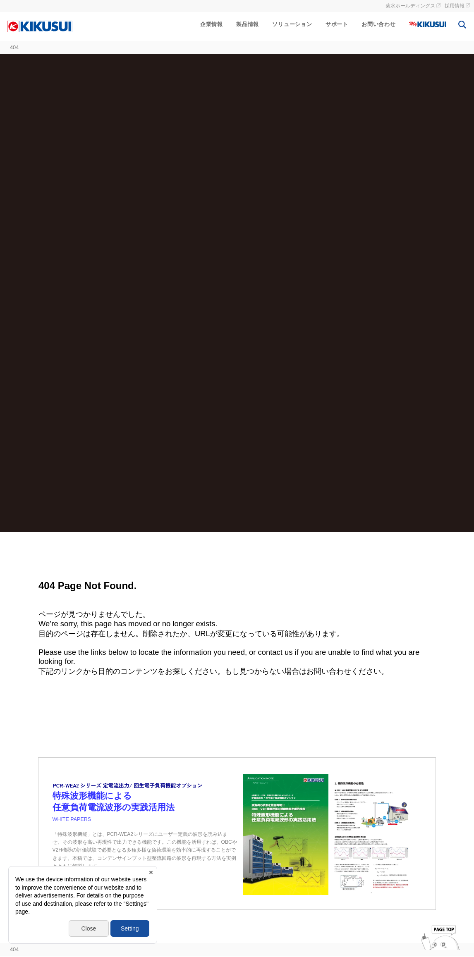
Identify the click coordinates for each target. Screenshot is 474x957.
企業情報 (211, 24)
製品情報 (247, 24)
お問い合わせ (378, 24)
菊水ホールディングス (410, 6)
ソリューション (292, 24)
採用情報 (454, 6)
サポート (337, 24)
